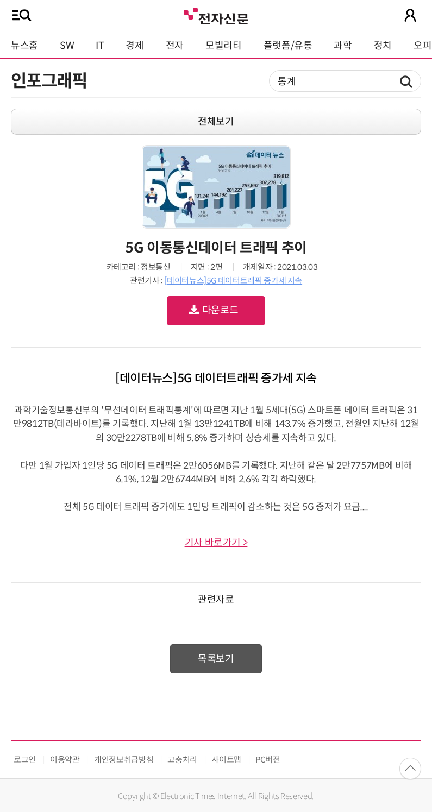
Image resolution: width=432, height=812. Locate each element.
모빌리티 (223, 46)
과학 (343, 46)
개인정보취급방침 (123, 759)
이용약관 (65, 759)
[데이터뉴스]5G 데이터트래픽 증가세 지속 (233, 280)
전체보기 (216, 122)
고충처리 (182, 759)
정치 (383, 46)
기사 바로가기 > (216, 543)
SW (67, 46)
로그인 (25, 759)
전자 (175, 46)
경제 (134, 46)
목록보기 (216, 659)
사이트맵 (226, 759)
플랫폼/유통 (288, 46)
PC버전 (267, 759)
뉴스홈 (24, 46)
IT (100, 46)
